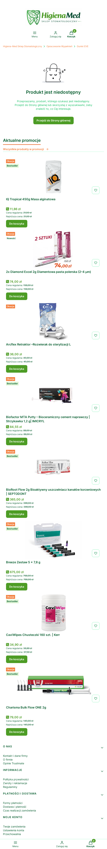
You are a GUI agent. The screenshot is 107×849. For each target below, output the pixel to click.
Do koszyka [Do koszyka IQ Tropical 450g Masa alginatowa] (16, 223)
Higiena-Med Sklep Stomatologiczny (22, 46)
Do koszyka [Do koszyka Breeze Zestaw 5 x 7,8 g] (16, 586)
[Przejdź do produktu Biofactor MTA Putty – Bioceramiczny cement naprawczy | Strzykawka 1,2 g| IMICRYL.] (53, 394)
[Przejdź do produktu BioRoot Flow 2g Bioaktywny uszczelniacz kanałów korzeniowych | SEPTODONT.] (53, 467)
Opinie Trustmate (13, 763)
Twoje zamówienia (14, 826)
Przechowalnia (12, 834)
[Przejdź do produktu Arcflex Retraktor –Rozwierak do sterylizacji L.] (53, 322)
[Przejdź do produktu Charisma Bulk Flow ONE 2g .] (53, 685)
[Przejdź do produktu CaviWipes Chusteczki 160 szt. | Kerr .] (53, 612)
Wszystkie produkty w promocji (26, 149)
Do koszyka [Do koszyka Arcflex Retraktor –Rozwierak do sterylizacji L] (16, 368)
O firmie (8, 759)
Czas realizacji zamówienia (19, 810)
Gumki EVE (82, 46)
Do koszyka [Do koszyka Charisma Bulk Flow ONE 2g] (16, 731)
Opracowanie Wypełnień (59, 46)
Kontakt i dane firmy (15, 755)
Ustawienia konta (13, 830)
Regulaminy (10, 786)
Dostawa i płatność (14, 806)
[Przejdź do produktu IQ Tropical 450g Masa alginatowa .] (53, 177)
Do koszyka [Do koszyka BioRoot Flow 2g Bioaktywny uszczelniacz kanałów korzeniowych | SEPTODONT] (16, 514)
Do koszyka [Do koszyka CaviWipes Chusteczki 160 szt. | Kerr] (16, 659)
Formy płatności (12, 802)
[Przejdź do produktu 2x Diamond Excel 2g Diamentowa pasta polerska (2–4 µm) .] (53, 249)
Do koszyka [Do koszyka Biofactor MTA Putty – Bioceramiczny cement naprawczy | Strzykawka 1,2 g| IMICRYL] (16, 441)
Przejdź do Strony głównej (53, 120)
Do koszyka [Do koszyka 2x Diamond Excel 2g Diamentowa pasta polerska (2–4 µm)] (16, 296)
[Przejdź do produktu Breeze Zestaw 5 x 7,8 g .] (53, 540)
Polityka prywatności (16, 779)
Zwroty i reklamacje (15, 783)
